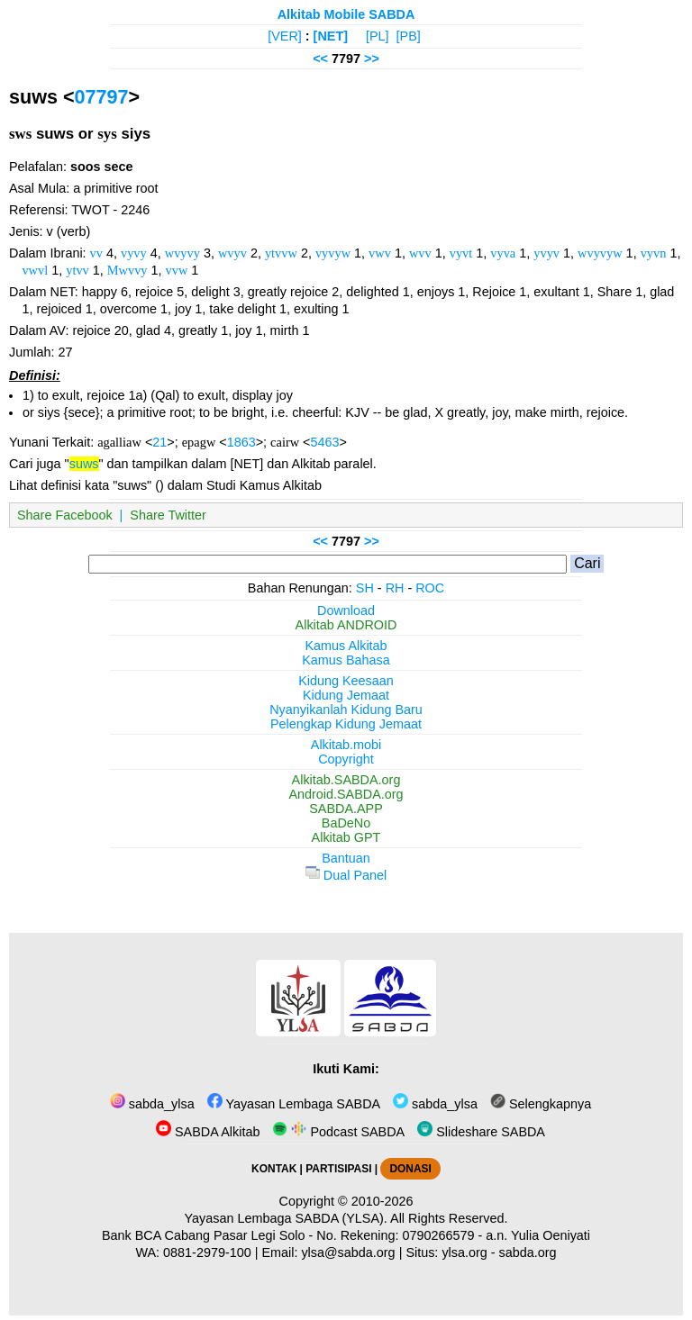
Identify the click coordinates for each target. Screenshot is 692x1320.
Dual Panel (346, 875)
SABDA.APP (346, 808)
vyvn (654, 253)
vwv (380, 253)
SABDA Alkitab (208, 1132)
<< (320, 58)
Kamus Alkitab (346, 645)
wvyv (232, 253)
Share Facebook (65, 515)
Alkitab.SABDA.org (346, 780)
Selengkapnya (540, 1104)
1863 (241, 442)
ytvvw (281, 253)
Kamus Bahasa (346, 660)
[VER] (285, 36)
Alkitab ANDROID (346, 625)
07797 (102, 97)
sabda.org (528, 1252)
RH (395, 588)
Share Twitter (168, 515)
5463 (324, 442)
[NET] (331, 36)
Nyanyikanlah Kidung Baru (346, 709)
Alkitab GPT (346, 837)
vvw (177, 270)
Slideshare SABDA (481, 1132)
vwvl (35, 270)
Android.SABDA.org (345, 794)
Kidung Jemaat (346, 695)
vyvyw (333, 253)
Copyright (346, 759)
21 (159, 442)
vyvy (134, 253)
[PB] (408, 36)
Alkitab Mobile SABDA (346, 14)
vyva (502, 253)
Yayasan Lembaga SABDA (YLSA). (286, 1218)
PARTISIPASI (338, 1168)
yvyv (546, 253)
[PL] (377, 36)
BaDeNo (346, 823)
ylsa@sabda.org (348, 1252)
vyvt (461, 253)
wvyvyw (600, 253)
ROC (429, 588)
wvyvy (182, 253)
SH (365, 588)
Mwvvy (127, 270)
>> (371, 58)
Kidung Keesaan (346, 681)
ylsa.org (464, 1252)
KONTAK (273, 1168)
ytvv (77, 270)
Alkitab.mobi (346, 744)
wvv (420, 253)
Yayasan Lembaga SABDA (293, 1104)
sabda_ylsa (152, 1104)
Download (346, 610)
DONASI (410, 1168)
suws (84, 464)
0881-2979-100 (207, 1252)
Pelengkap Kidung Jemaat (346, 724)
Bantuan (346, 858)
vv (96, 253)
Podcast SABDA (338, 1132)
